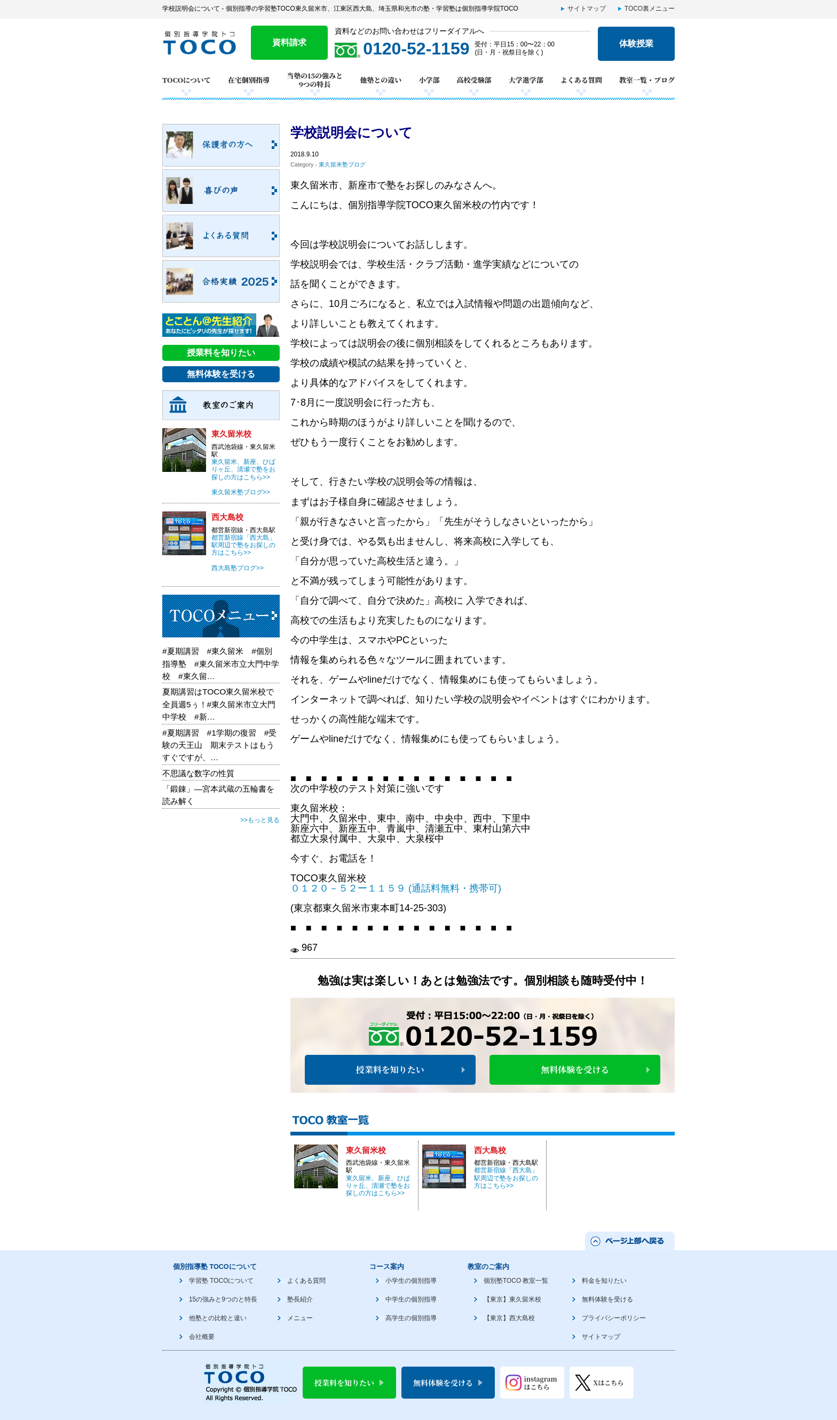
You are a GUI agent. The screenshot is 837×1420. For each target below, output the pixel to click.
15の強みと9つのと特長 (223, 1299)
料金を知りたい (604, 1280)
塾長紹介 (300, 1299)
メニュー (300, 1318)
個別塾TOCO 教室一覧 (516, 1280)
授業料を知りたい (390, 1069)
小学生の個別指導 (411, 1280)
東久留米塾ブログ (342, 164)
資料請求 (289, 42)
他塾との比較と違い (218, 1318)
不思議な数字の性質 (198, 773)
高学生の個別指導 (411, 1318)
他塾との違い (380, 80)
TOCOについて (186, 80)
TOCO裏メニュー (650, 8)
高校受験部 (474, 80)
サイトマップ (586, 8)
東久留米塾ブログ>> (240, 492)
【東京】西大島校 (509, 1318)
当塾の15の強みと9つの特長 (315, 80)
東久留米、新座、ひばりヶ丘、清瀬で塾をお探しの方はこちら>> (378, 1185)
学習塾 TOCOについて (221, 1280)
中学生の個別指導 (411, 1299)
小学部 (428, 80)
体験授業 (636, 43)
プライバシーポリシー (614, 1318)
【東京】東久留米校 (512, 1299)
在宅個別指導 (249, 80)
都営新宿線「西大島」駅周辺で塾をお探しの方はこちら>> (506, 1177)
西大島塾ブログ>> (237, 568)
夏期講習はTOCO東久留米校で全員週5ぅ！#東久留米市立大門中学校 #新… (218, 704)
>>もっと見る (260, 820)
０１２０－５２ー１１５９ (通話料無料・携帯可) (395, 888)
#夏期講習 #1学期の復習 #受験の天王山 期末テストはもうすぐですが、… (219, 745)
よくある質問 (581, 80)
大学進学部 (526, 80)
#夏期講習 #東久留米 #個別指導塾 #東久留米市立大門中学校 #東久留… (220, 663)
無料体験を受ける (575, 1069)
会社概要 (202, 1336)
